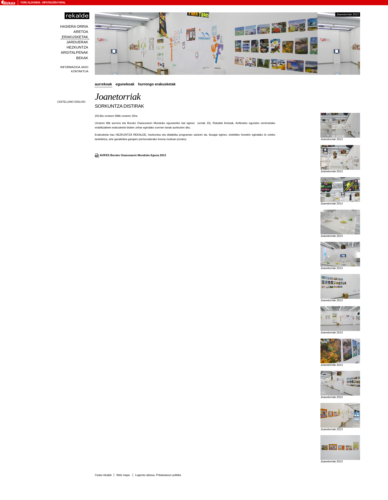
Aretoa (80, 32)
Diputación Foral (54, 2)
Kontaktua (79, 71)
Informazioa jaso (74, 67)
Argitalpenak (74, 52)
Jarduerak (77, 42)
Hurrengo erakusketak (157, 84)
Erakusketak (75, 37)
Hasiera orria (74, 26)
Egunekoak (125, 84)
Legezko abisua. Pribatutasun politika (158, 475)
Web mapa (123, 475)
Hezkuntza (77, 47)
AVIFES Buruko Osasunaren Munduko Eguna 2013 (133, 155)
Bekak (82, 58)
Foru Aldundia (30, 2)
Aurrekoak (103, 84)
